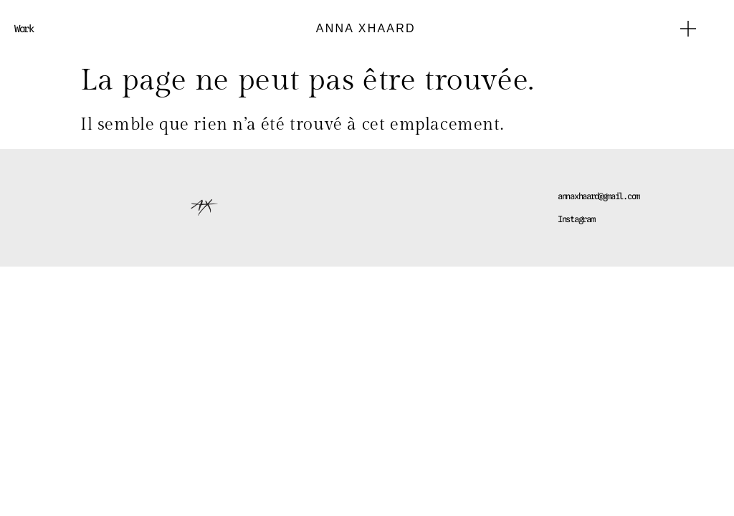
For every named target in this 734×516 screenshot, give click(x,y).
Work (24, 28)
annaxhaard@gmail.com (598, 196)
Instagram (576, 219)
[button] (688, 28)
